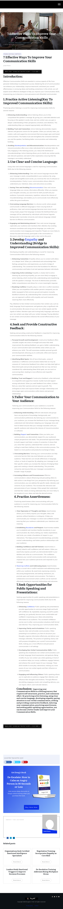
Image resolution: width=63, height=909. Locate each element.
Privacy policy (29, 905)
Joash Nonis (7, 65)
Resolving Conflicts (23, 566)
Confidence (30, 607)
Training (11, 42)
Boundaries (30, 527)
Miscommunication (36, 187)
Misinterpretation (20, 145)
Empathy (31, 239)
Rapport (23, 434)
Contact (36, 905)
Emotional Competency (22, 42)
